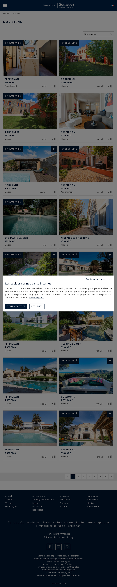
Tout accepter (16, 306)
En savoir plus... (36, 297)
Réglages (37, 306)
